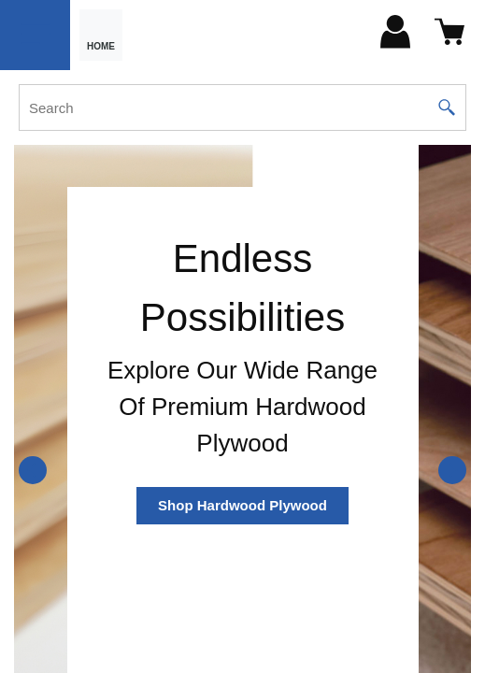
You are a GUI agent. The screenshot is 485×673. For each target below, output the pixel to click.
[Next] (452, 470)
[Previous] (33, 470)
